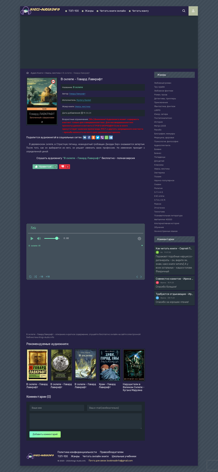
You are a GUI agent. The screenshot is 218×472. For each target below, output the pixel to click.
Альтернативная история (166, 223)
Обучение (159, 227)
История (158, 122)
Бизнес (157, 153)
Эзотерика (159, 172)
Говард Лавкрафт (77, 94)
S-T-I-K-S (158, 192)
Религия (158, 188)
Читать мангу (140, 10)
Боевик (157, 149)
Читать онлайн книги (96, 456)
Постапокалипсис (163, 118)
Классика (158, 165)
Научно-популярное (164, 180)
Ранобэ (157, 130)
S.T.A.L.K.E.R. (160, 200)
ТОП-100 (73, 10)
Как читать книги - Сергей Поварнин (174, 248)
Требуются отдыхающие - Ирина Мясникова (174, 294)
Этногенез (159, 208)
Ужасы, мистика (82, 106)
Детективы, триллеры (165, 98)
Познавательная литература (168, 215)
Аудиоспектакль (162, 145)
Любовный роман (162, 83)
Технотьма (159, 211)
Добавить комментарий (45, 434)
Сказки (157, 184)
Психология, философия (166, 141)
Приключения (161, 102)
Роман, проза (160, 94)
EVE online (159, 196)
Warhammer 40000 (163, 219)
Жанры (89, 10)
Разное (157, 204)
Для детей (159, 161)
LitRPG (157, 110)
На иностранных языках (166, 231)
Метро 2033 (160, 126)
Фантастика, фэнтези (164, 106)
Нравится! (46, 166)
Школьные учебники (124, 456)
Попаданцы (159, 157)
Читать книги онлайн (113, 10)
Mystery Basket (84, 100)
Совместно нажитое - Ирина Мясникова (174, 278)
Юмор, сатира (161, 114)
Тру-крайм (159, 87)
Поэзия (157, 176)
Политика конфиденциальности (77, 452)
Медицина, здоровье (164, 137)
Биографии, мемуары (164, 133)
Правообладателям (112, 452)
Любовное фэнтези (163, 91)
